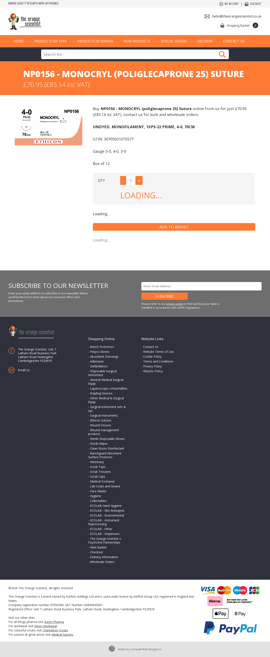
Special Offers (174, 41)
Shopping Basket (242, 25)
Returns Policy (153, 371)
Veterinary (97, 462)
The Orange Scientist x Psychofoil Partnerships (104, 540)
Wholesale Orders (102, 562)
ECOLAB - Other (101, 529)
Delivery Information (104, 557)
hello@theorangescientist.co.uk (237, 16)
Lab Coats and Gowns (105, 486)
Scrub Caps (97, 476)
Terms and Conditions (158, 361)
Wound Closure (100, 425)
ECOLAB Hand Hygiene (106, 506)
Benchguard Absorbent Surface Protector (105, 455)
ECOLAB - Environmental (107, 515)
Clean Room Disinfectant (107, 448)
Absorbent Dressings (104, 356)
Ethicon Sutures (100, 420)
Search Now (222, 54)
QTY (101, 180)
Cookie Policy (152, 356)
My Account (232, 4)
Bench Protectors (102, 347)
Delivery (205, 41)
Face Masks (98, 491)
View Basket (98, 547)
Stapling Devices (101, 393)
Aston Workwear (45, 626)
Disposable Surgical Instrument (102, 373)
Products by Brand (95, 41)
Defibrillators (99, 366)
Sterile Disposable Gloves (107, 439)
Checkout (256, 4)
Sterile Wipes (99, 444)
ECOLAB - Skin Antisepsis (107, 510)
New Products (137, 41)
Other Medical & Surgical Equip (106, 400)
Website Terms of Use (158, 352)
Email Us (24, 370)
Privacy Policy (152, 366)
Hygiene (95, 496)
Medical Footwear (102, 481)
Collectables (98, 501)
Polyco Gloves (99, 352)
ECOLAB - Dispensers (105, 534)
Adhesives (97, 361)
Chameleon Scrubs (55, 630)
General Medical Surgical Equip (105, 382)
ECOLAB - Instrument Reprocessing (103, 522)
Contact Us (234, 41)
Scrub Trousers (100, 472)
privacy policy (175, 304)
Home (19, 41)
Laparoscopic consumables (108, 388)
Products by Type (50, 41)
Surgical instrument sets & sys (107, 409)
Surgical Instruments (104, 415)
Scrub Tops (97, 467)
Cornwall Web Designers (145, 649)
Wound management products (103, 432)
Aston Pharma (54, 622)
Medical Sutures (62, 634)
